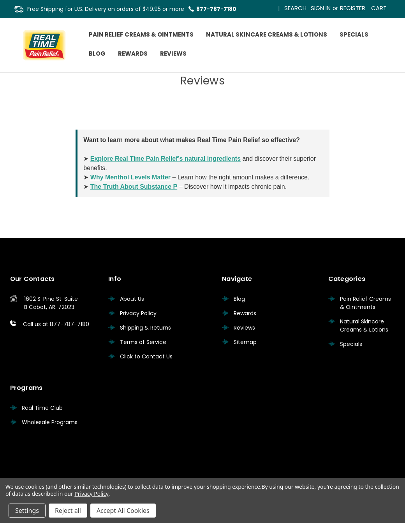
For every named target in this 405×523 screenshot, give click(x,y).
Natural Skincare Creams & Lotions (266, 34)
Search (295, 8)
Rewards (133, 53)
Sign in (321, 8)
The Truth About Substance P (133, 186)
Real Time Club (42, 408)
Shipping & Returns (145, 328)
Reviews (173, 53)
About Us (132, 299)
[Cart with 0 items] (379, 6)
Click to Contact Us (146, 356)
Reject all (68, 510)
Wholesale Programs (49, 422)
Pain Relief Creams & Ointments (141, 34)
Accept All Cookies (123, 510)
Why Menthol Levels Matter (130, 177)
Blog (97, 53)
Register (352, 8)
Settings (27, 510)
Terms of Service (143, 342)
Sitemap (245, 342)
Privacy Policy (138, 313)
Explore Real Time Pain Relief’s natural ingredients (165, 158)
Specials (354, 34)
